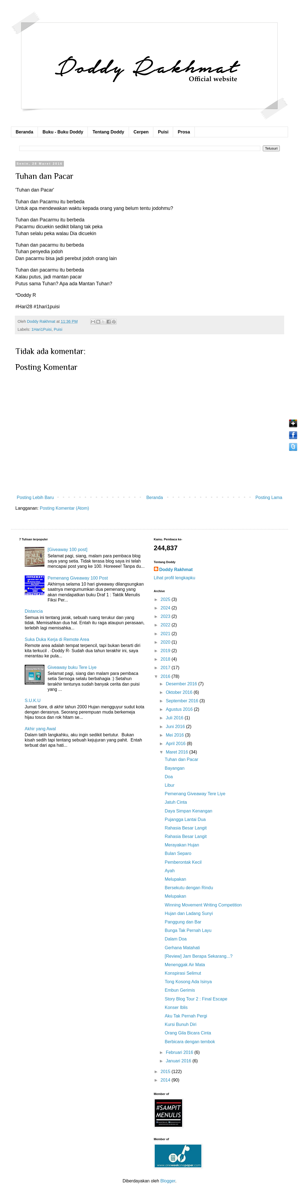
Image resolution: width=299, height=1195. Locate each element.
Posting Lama (268, 497)
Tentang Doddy (108, 132)
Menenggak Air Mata (185, 964)
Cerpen (141, 132)
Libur (169, 785)
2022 (165, 625)
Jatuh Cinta (176, 802)
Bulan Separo (178, 853)
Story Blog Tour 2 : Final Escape (196, 999)
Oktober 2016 (179, 692)
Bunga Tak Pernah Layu (188, 930)
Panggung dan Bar (183, 922)
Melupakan (175, 879)
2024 (165, 608)
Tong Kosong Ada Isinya (188, 981)
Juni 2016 (176, 726)
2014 (165, 1080)
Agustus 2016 (180, 709)
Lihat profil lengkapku (174, 577)
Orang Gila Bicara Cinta (188, 1033)
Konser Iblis (176, 1007)
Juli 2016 (175, 717)
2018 (165, 659)
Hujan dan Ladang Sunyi (189, 913)
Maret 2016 (177, 752)
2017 (165, 667)
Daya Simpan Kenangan (188, 811)
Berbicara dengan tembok (190, 1041)
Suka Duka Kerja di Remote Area (57, 639)
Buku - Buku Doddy (63, 132)
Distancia (34, 611)
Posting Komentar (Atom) (64, 508)
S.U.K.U (33, 700)
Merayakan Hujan (182, 845)
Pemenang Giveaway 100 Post (77, 578)
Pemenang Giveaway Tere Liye (195, 793)
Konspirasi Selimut (183, 973)
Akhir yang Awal (40, 728)
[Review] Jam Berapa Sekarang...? (198, 956)
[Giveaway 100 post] (67, 549)
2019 (165, 650)
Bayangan (174, 768)
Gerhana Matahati (182, 947)
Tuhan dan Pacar (181, 759)
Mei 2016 (175, 735)
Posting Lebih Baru (35, 497)
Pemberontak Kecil (183, 862)
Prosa (184, 132)
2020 (165, 642)
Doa (169, 776)
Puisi (163, 132)
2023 (165, 616)
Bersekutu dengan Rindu (189, 887)
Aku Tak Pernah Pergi (186, 1016)
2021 (165, 633)
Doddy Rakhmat (176, 569)
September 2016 (182, 700)
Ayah (169, 870)
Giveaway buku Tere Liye (71, 667)
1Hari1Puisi (41, 329)
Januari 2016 (179, 1061)
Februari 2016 (180, 1052)
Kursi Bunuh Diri (180, 1024)
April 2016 (176, 743)
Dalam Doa (176, 939)
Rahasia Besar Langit (186, 828)
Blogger (167, 1181)
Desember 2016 (182, 683)
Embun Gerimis (180, 990)
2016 (165, 676)
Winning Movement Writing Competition (203, 905)
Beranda (24, 132)
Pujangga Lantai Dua (185, 819)
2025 (165, 599)
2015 (165, 1071)
